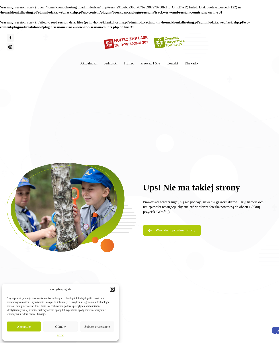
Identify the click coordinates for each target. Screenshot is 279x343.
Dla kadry (192, 63)
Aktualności (88, 63)
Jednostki (110, 63)
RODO (60, 335)
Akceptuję (24, 326)
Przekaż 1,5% (150, 63)
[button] (275, 330)
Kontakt (172, 63)
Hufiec (129, 63)
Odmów (60, 326)
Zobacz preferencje (97, 326)
